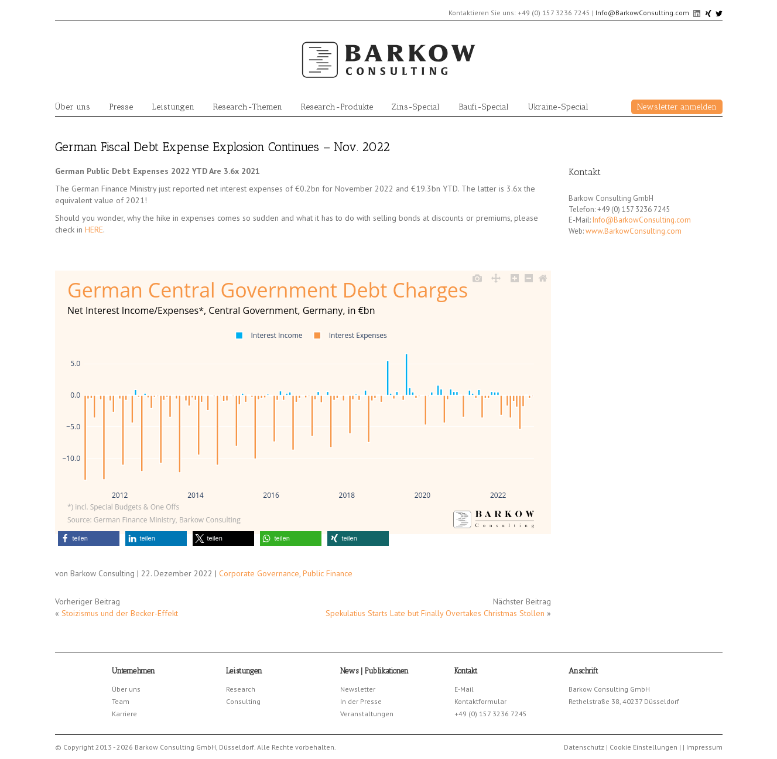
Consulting (243, 701)
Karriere (124, 713)
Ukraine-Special (558, 107)
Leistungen (173, 107)
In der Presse (361, 701)
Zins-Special (416, 107)
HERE (94, 229)
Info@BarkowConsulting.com (642, 12)
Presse (121, 107)
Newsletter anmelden (677, 107)
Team (120, 701)
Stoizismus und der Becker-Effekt (119, 613)
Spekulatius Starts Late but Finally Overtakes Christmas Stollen (435, 613)
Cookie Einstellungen (643, 747)
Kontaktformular (480, 701)
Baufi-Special (483, 107)
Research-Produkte (337, 107)
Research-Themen (247, 107)
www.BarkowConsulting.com (634, 231)
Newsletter (357, 689)
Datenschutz (584, 747)
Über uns (72, 107)
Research (240, 689)
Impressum (704, 747)
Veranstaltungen (366, 713)
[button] (88, 538)
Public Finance (327, 573)
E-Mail (464, 689)
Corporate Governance (259, 573)
